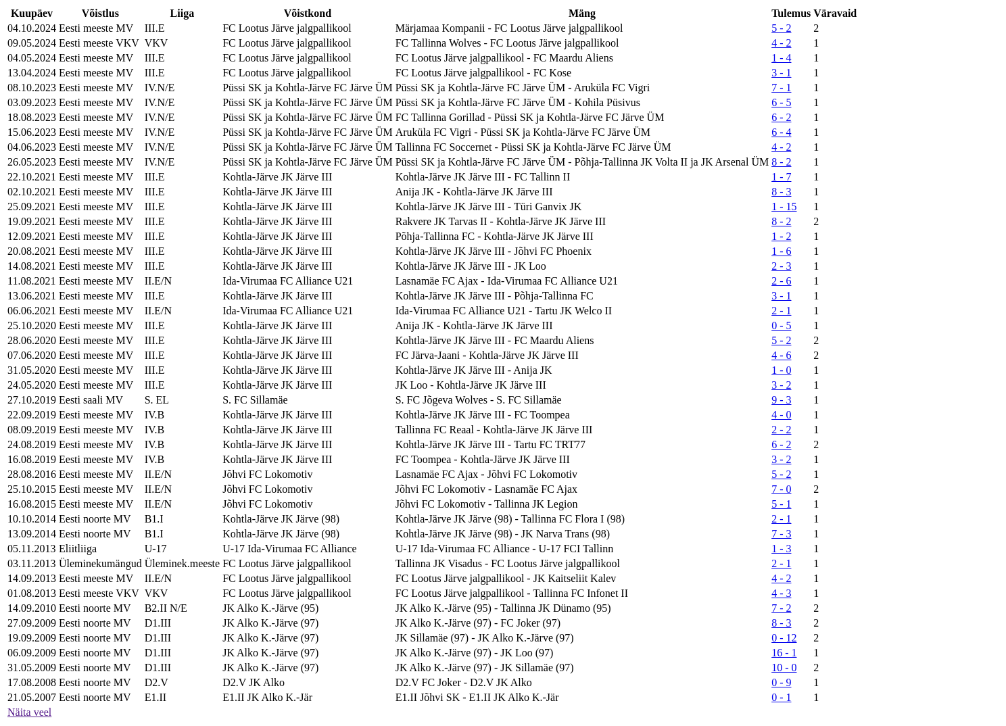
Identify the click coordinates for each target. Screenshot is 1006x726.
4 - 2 (781, 43)
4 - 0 (781, 414)
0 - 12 (783, 638)
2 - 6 (781, 281)
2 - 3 (781, 266)
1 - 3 (781, 548)
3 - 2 (781, 385)
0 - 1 (781, 697)
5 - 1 (781, 504)
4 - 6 (781, 355)
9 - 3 (781, 400)
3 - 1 (781, 72)
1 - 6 (781, 251)
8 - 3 (781, 191)
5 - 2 (781, 28)
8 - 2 (781, 162)
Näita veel (29, 712)
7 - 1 (781, 87)
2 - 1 (781, 310)
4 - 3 (781, 593)
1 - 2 (781, 236)
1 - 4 (781, 58)
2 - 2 (781, 429)
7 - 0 (781, 489)
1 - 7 (781, 177)
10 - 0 (783, 667)
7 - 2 (781, 608)
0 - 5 (781, 325)
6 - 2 (781, 117)
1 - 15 (783, 206)
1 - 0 (781, 370)
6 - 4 (781, 132)
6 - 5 (781, 102)
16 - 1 (783, 652)
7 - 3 (781, 533)
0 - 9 (781, 682)
